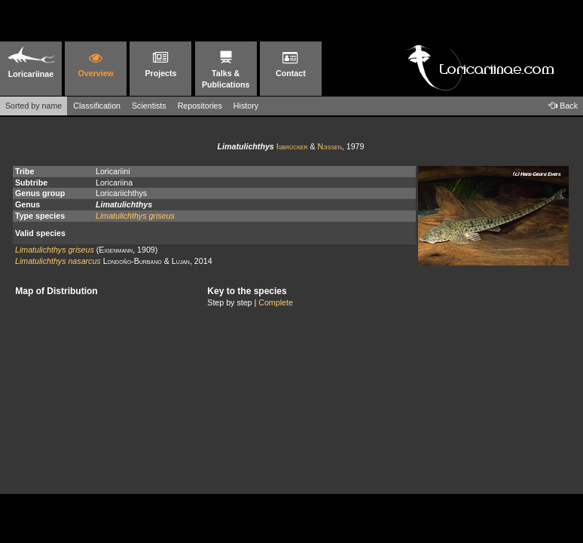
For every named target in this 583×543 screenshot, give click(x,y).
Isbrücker (292, 146)
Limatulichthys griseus (135, 215)
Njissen (330, 146)
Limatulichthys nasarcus (58, 260)
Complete (275, 302)
